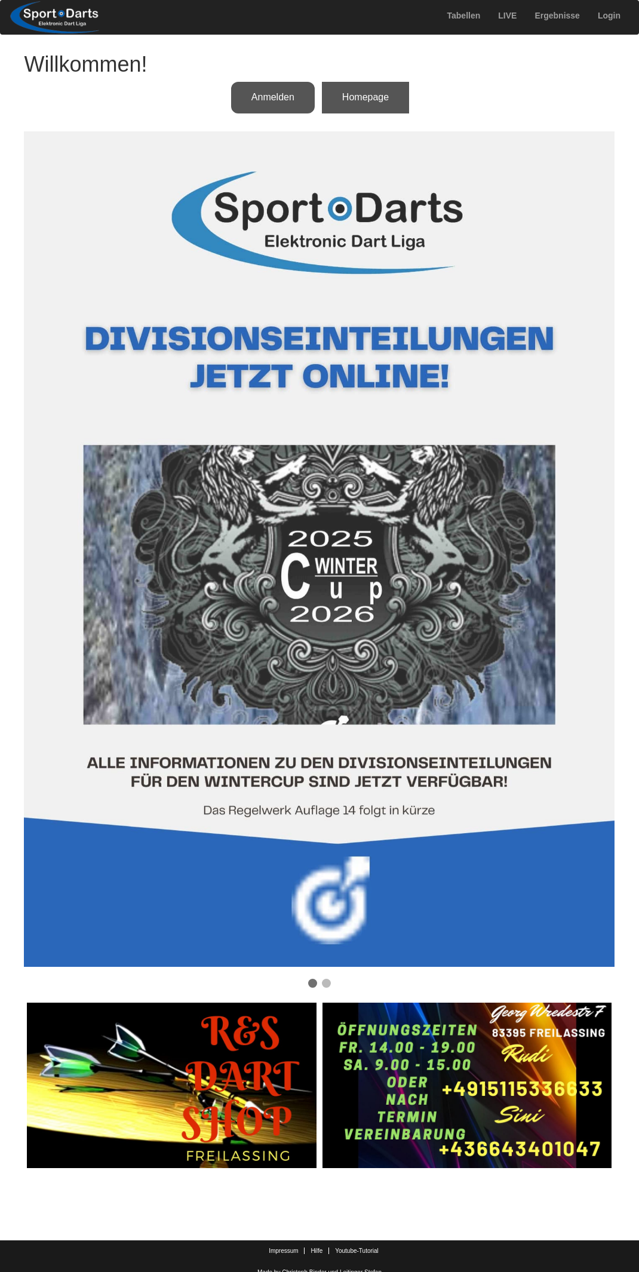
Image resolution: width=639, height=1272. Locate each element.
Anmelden (272, 97)
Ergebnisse (556, 15)
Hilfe (316, 1251)
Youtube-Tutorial (357, 1251)
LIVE (507, 15)
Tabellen (464, 15)
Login (609, 15)
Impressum (283, 1251)
